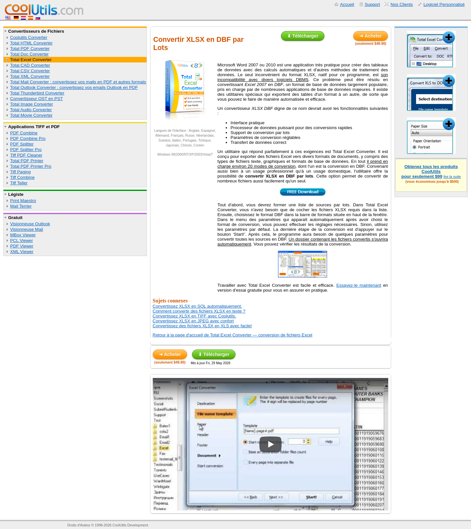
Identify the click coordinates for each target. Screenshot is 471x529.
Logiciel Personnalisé (444, 4)
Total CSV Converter (30, 70)
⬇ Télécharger (302, 36)
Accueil (347, 4)
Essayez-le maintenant (358, 285)
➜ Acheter (370, 36)
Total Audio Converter (31, 109)
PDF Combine (24, 132)
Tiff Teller (18, 182)
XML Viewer (21, 251)
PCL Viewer (21, 240)
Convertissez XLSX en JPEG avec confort (193, 320)
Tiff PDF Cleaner (26, 155)
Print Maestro (23, 200)
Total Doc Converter (29, 54)
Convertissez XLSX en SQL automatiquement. (197, 306)
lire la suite (452, 177)
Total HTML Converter (31, 43)
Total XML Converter (30, 76)
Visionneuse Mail (26, 229)
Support (372, 4)
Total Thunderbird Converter (37, 93)
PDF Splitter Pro (26, 149)
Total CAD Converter (30, 65)
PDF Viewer (21, 246)
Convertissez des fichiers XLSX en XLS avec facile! (202, 325)
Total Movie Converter (31, 115)
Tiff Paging (20, 171)
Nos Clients (402, 4)
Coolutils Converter (28, 37)
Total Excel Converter (31, 59)
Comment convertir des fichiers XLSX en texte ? (199, 311)
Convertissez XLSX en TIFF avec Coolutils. (194, 316)
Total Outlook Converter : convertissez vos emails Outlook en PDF (74, 87)
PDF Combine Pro (27, 138)
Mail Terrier (21, 206)
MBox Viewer (23, 234)
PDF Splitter (22, 144)
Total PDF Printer (26, 160)
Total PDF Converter (30, 48)
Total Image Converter (31, 104)
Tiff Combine (22, 177)
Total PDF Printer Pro (30, 166)
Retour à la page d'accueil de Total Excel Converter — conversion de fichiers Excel (232, 335)
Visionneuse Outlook (30, 223)
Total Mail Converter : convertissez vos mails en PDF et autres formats (78, 81)
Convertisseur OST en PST (36, 98)
